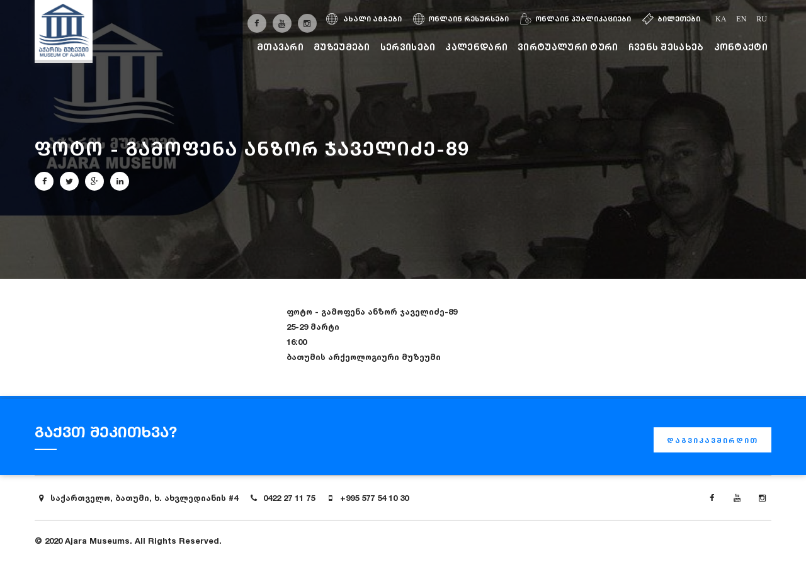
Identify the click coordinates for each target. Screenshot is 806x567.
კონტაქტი (741, 47)
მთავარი (280, 47)
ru (761, 18)
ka (720, 18)
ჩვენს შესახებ (666, 47)
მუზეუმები (342, 47)
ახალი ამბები (364, 18)
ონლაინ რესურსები (461, 18)
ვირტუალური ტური (568, 47)
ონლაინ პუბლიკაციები (575, 18)
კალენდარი (476, 47)
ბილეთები (671, 18)
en (741, 18)
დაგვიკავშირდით (712, 440)
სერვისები (408, 47)
